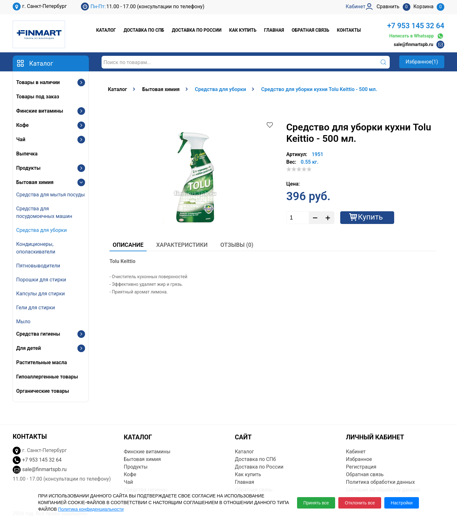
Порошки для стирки (41, 280)
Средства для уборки (41, 230)
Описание (128, 244)
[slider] (299, 169)
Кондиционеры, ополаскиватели (35, 248)
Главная (274, 30)
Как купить (242, 30)
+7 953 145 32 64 (415, 26)
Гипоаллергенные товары (47, 377)
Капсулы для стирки (40, 294)
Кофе (22, 125)
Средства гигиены (38, 334)
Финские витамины (39, 111)
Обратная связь (310, 30)
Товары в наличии (38, 82)
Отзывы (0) (236, 244)
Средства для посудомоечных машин (44, 212)
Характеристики (182, 244)
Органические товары (42, 391)
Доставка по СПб (143, 30)
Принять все (316, 502)
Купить (370, 217)
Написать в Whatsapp (416, 36)
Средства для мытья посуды (50, 195)
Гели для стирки (35, 308)
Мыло (23, 322)
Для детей (28, 348)
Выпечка (26, 154)
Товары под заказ (37, 97)
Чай (20, 139)
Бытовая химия (35, 182)
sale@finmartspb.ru (413, 44)
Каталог (106, 30)
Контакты (349, 30)
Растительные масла (41, 362)
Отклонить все (360, 502)
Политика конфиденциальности (91, 509)
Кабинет (356, 452)
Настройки (402, 502)
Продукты (28, 168)
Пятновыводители (38, 266)
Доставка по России (197, 30)
